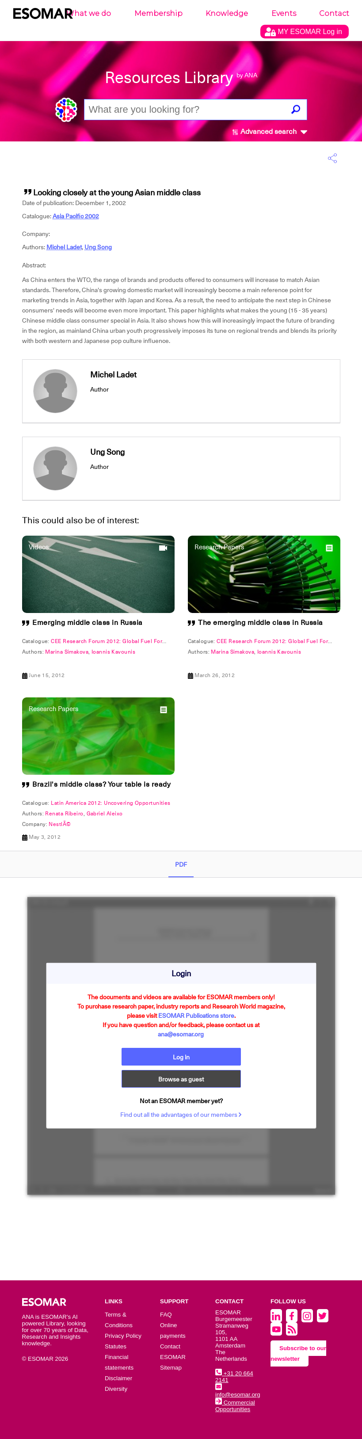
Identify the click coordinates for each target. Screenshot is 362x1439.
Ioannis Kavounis (113, 651)
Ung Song (98, 247)
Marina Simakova (66, 651)
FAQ (166, 1314)
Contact (334, 13)
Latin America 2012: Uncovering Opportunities (110, 803)
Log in (181, 1057)
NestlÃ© (60, 824)
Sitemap (171, 1367)
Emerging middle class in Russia (87, 622)
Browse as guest (181, 1079)
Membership (158, 13)
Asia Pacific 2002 (76, 216)
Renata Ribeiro (64, 813)
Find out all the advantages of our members (181, 1115)
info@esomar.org (237, 1391)
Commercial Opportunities (235, 1405)
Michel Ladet (64, 247)
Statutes (115, 1346)
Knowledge (227, 13)
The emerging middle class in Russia (260, 622)
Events (283, 13)
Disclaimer (118, 1378)
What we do (88, 13)
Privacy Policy (123, 1335)
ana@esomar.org (181, 1034)
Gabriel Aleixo (105, 813)
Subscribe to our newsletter (298, 1353)
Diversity (116, 1389)
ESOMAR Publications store (196, 1016)
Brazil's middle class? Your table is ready (101, 784)
